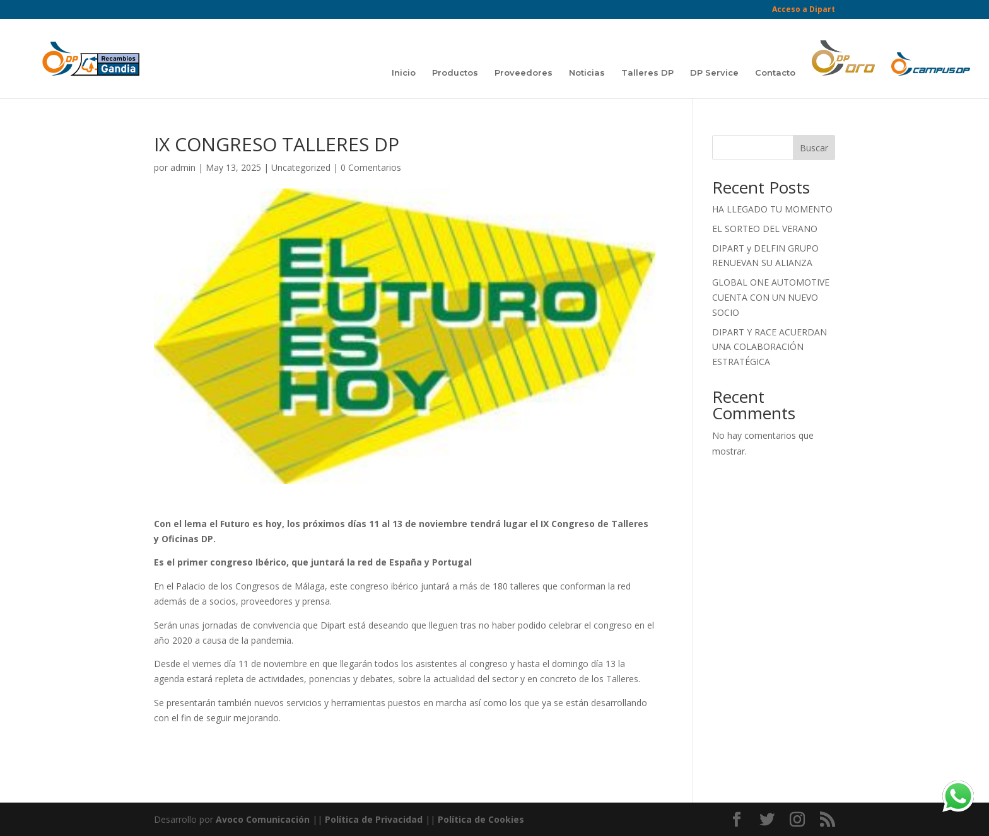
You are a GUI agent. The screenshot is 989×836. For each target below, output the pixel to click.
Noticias (587, 73)
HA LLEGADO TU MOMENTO (772, 209)
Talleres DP (647, 73)
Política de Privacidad (374, 819)
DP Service (714, 73)
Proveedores (523, 73)
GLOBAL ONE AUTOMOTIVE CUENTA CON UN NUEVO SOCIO (770, 297)
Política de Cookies (481, 819)
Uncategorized (301, 167)
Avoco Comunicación (261, 819)
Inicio (404, 73)
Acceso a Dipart (803, 10)
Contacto (775, 73)
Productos (455, 73)
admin (183, 167)
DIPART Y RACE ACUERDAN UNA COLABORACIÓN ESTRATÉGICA (769, 347)
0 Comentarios (371, 167)
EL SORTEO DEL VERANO (764, 229)
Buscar (814, 148)
